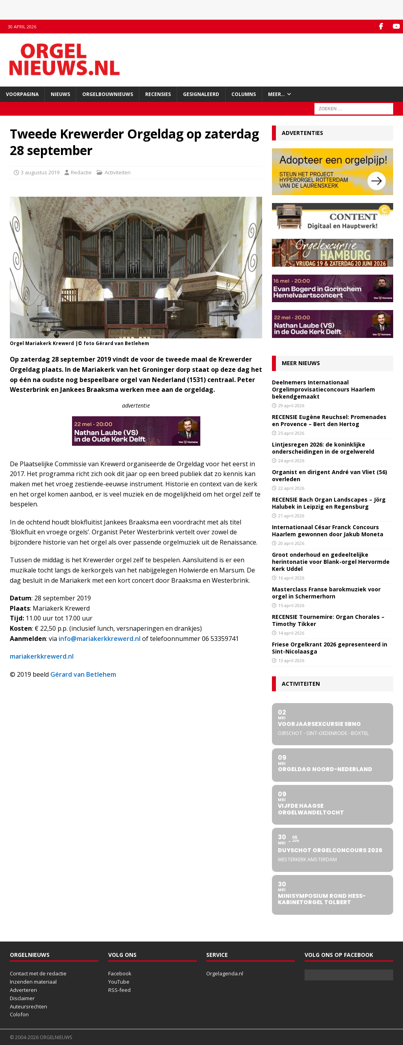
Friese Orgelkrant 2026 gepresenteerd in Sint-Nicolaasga (329, 648)
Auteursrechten (28, 1006)
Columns (243, 94)
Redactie (81, 172)
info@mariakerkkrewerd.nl (99, 638)
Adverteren (23, 989)
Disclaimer (22, 998)
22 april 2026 (291, 488)
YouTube (118, 981)
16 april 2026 (291, 578)
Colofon (19, 1014)
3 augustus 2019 (40, 172)
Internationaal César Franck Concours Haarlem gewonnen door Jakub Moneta (327, 530)
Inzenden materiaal (33, 981)
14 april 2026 (291, 633)
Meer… (276, 94)
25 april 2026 (291, 433)
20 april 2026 (291, 543)
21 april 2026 (291, 516)
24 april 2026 (291, 460)
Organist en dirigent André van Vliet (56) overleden (329, 475)
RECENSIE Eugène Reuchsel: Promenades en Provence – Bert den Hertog (329, 420)
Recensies (158, 94)
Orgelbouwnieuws (107, 94)
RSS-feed (119, 989)
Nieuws (60, 94)
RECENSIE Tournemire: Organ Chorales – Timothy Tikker (328, 620)
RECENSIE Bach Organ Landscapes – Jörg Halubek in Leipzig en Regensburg (329, 503)
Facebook (119, 973)
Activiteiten (118, 172)
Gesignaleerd (201, 94)
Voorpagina (22, 94)
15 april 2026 (291, 605)
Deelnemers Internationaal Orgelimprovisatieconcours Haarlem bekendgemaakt (323, 389)
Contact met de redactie (38, 973)
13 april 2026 (291, 660)
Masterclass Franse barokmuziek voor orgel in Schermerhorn (326, 592)
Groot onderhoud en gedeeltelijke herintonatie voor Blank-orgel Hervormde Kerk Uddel (331, 561)
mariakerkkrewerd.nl (42, 656)
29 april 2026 (291, 405)
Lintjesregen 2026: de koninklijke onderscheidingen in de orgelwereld (323, 448)
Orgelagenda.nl (224, 973)
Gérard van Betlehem (83, 674)
